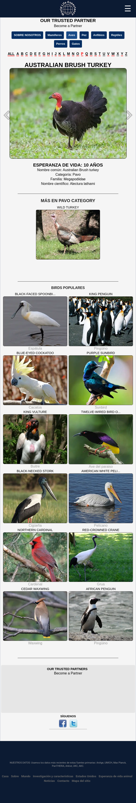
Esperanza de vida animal (115, 776)
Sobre (15, 776)
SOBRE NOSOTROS (27, 35)
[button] (11, 115)
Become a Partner (68, 26)
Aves (71, 35)
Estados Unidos (86, 776)
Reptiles (116, 35)
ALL (11, 54)
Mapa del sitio (81, 780)
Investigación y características (53, 776)
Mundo (25, 776)
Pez (84, 35)
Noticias (49, 780)
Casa (5, 776)
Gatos (76, 43)
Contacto (63, 780)
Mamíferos (55, 35)
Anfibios (99, 35)
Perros (60, 43)
